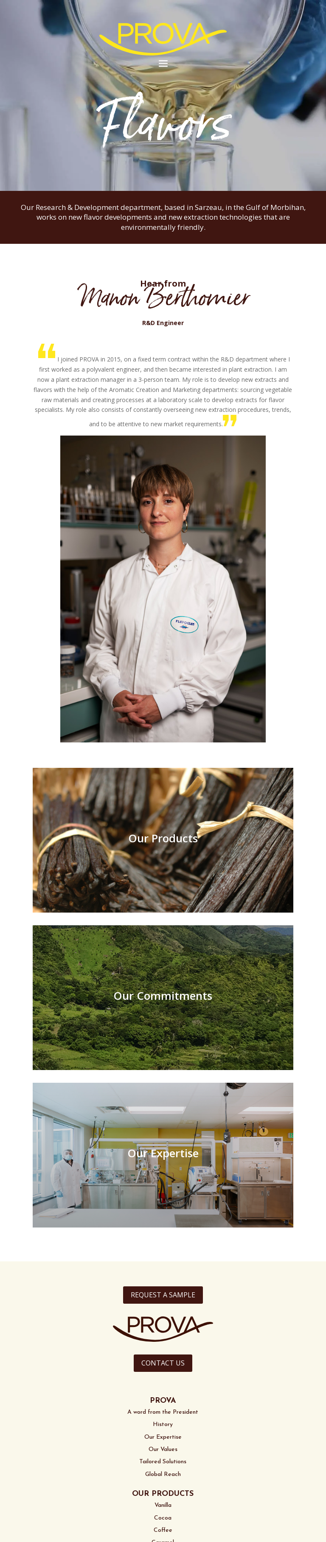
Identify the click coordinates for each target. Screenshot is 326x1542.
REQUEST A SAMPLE (163, 1294)
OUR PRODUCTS (163, 1494)
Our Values (163, 1449)
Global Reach (163, 1474)
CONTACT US (163, 1363)
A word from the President (162, 1412)
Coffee (163, 1530)
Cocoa (162, 1518)
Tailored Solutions (162, 1462)
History (163, 1424)
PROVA (163, 1401)
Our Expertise (163, 1437)
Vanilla (163, 1505)
